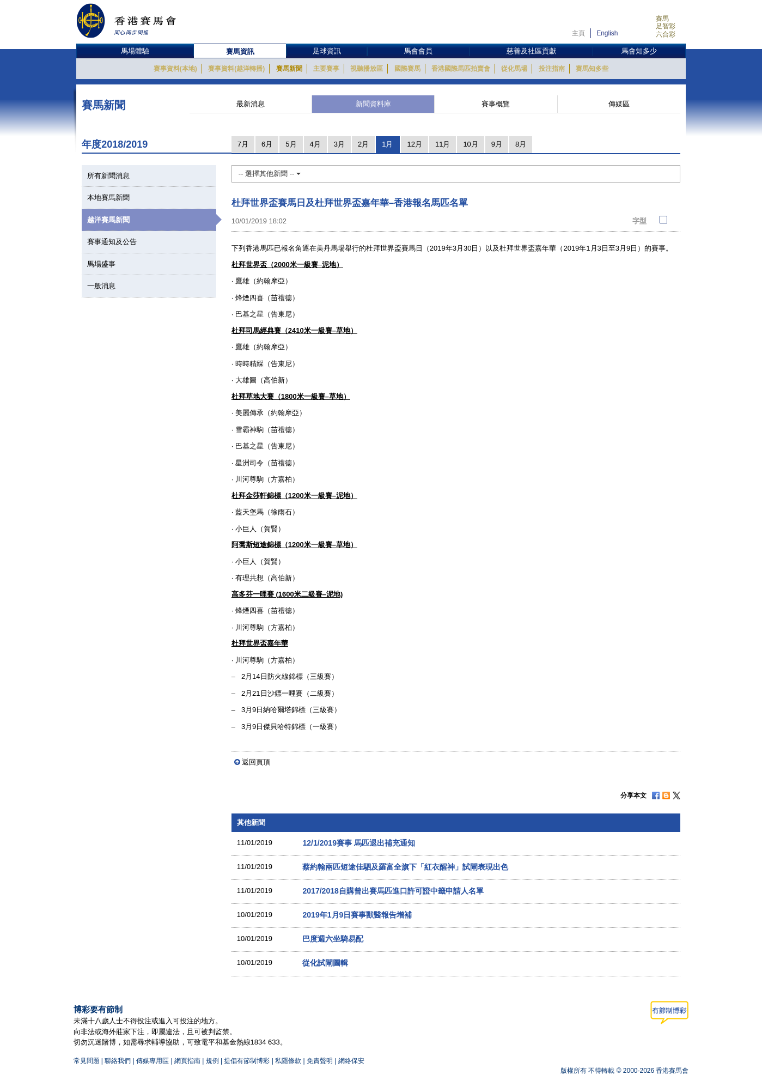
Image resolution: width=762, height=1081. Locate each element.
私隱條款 (288, 1061)
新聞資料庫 (373, 104)
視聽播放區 (366, 68)
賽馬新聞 (289, 68)
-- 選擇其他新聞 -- (270, 173)
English (607, 33)
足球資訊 (327, 51)
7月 (242, 144)
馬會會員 (418, 51)
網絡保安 (351, 1061)
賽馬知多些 (592, 68)
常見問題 (87, 1061)
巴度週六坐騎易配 (332, 938)
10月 (470, 144)
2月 (363, 144)
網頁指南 (187, 1061)
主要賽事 (326, 68)
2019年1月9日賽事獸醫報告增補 (357, 914)
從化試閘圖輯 (325, 962)
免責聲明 (320, 1061)
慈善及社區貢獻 (531, 51)
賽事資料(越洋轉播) (236, 68)
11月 (442, 144)
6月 (266, 144)
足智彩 (665, 26)
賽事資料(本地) (175, 68)
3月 (339, 144)
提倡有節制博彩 (247, 1061)
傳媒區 (619, 104)
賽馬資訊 (240, 51)
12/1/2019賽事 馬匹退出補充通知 (358, 843)
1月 (387, 144)
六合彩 (665, 34)
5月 (290, 144)
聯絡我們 (118, 1061)
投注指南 (552, 68)
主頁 (578, 33)
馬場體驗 (135, 51)
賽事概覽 (495, 104)
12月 (414, 144)
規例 (213, 1061)
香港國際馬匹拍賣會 (460, 68)
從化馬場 (514, 68)
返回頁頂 (256, 762)
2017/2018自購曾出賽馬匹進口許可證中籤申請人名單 (392, 890)
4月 (315, 144)
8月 (520, 144)
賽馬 (662, 18)
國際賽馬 (407, 68)
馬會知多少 (639, 51)
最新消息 (250, 104)
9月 (496, 144)
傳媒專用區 (152, 1061)
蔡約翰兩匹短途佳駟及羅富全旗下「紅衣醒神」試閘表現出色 (405, 867)
